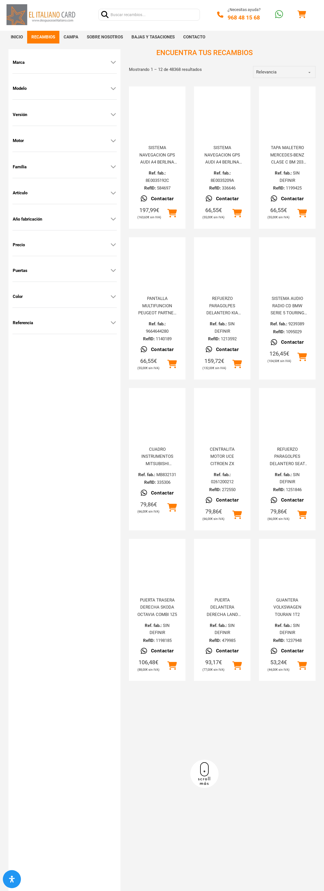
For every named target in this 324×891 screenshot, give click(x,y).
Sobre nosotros (105, 37)
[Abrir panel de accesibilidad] (12, 879)
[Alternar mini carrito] (301, 14)
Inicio (17, 37)
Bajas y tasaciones (153, 37)
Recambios (43, 37)
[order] (284, 72)
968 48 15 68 (244, 17)
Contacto (194, 37)
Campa (71, 37)
